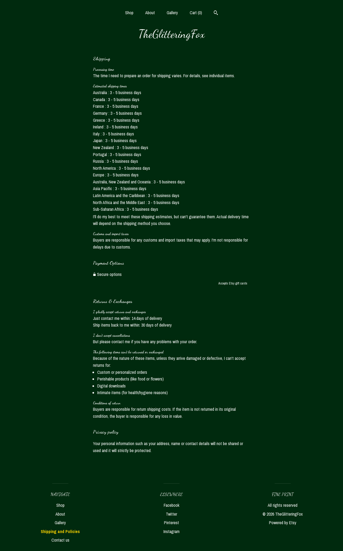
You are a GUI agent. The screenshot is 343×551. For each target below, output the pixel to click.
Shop (129, 13)
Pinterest (171, 523)
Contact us (60, 540)
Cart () (196, 13)
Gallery (172, 13)
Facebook (171, 505)
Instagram (171, 531)
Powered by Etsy (282, 523)
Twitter (171, 514)
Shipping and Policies (60, 531)
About (150, 13)
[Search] (216, 13)
